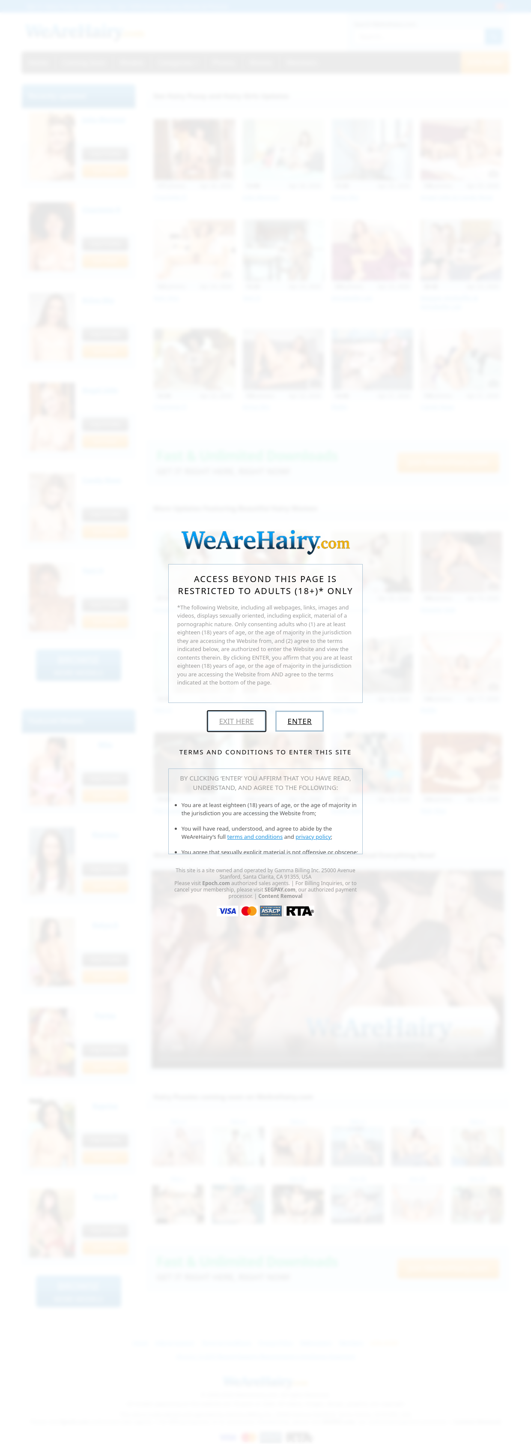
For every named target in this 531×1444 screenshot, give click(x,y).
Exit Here (236, 721)
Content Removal (280, 896)
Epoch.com (216, 883)
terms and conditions (255, 837)
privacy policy (313, 837)
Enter (299, 721)
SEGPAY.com (280, 889)
